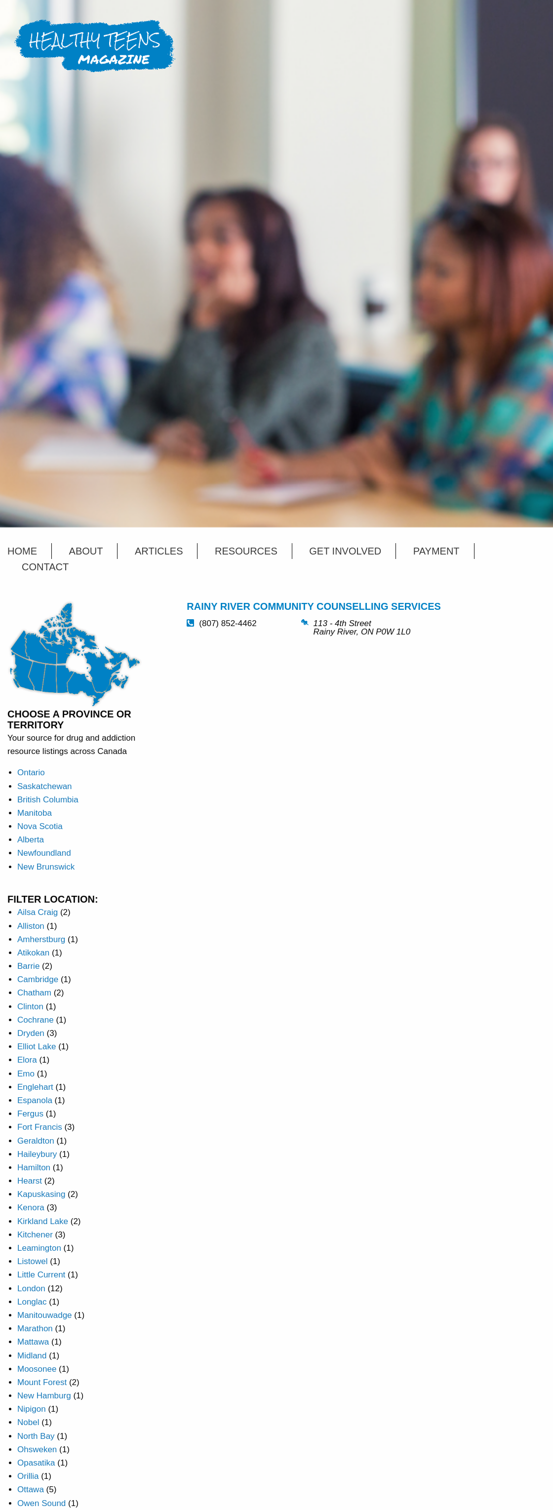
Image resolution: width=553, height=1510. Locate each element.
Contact (45, 566)
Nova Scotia (40, 826)
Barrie (28, 966)
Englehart (35, 1087)
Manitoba (34, 813)
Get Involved (345, 551)
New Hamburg (44, 1395)
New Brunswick (46, 867)
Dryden (30, 1033)
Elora (27, 1060)
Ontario (31, 772)
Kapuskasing (41, 1194)
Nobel (28, 1422)
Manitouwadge (44, 1315)
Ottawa (30, 1489)
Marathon (35, 1328)
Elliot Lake (36, 1046)
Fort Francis (39, 1127)
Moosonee (36, 1369)
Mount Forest (42, 1382)
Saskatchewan (44, 786)
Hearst (29, 1181)
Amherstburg (41, 939)
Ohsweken (37, 1449)
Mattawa (33, 1342)
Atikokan (33, 952)
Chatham (34, 992)
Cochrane (35, 1020)
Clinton (30, 1006)
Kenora (30, 1207)
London (31, 1288)
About (86, 551)
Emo (26, 1073)
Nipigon (31, 1409)
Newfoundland (44, 853)
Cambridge (37, 979)
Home (22, 551)
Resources (246, 551)
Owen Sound (41, 1503)
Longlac (32, 1302)
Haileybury (37, 1154)
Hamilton (33, 1167)
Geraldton (35, 1141)
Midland (32, 1355)
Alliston (30, 926)
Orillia (28, 1476)
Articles (159, 551)
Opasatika (36, 1463)
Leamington (39, 1248)
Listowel (32, 1261)
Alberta (30, 839)
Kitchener (35, 1234)
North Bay (36, 1436)
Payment (436, 551)
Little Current (41, 1274)
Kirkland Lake (42, 1221)
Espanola (34, 1100)
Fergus (30, 1113)
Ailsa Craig (37, 912)
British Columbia (48, 799)
